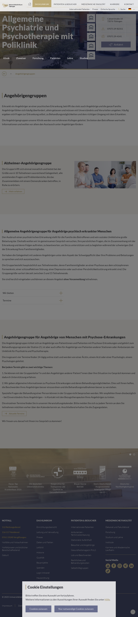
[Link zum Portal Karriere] (115, 3)
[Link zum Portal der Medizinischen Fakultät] (93, 3)
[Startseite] (29, 3)
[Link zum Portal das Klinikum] (41, 3)
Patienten (55, 58)
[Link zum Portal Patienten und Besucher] (65, 3)
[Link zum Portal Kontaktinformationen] (129, 3)
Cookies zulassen (38, 608)
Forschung (38, 58)
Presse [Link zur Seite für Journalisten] (95, 9)
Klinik (6, 58)
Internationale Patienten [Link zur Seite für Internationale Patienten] (79, 9)
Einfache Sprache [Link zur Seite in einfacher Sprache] (108, 9)
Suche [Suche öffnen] (122, 9)
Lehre (70, 58)
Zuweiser (21, 58)
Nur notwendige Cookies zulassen (76, 608)
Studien (84, 58)
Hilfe (107, 599)
